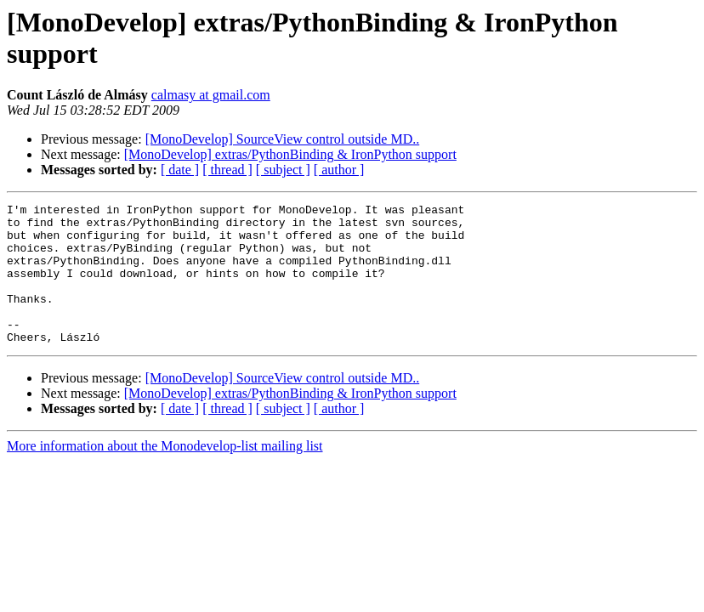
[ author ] (339, 169)
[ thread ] (227, 169)
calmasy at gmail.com (210, 95)
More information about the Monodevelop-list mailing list (165, 474)
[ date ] (180, 169)
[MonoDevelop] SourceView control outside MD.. (282, 139)
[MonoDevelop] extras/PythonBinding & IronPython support (290, 154)
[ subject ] (283, 169)
